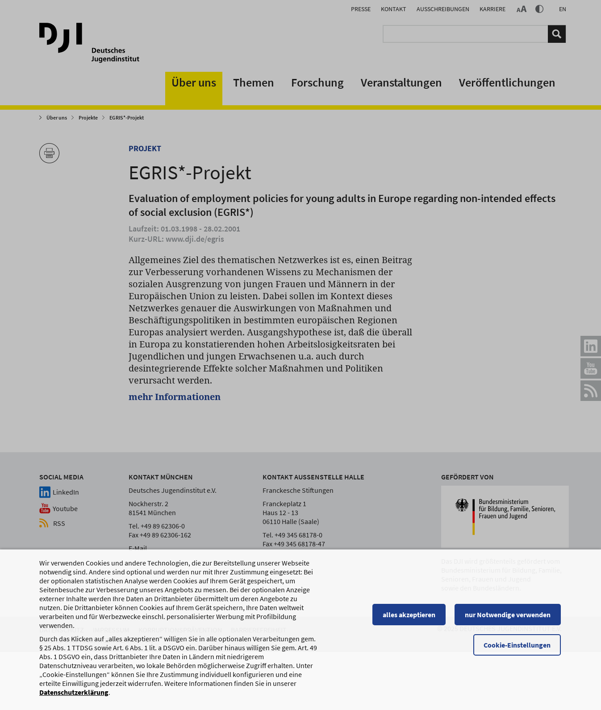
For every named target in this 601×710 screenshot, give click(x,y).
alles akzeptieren (410, 618)
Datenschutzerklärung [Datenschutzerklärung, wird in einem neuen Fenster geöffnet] (74, 696)
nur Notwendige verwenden (508, 618)
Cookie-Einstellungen (517, 648)
